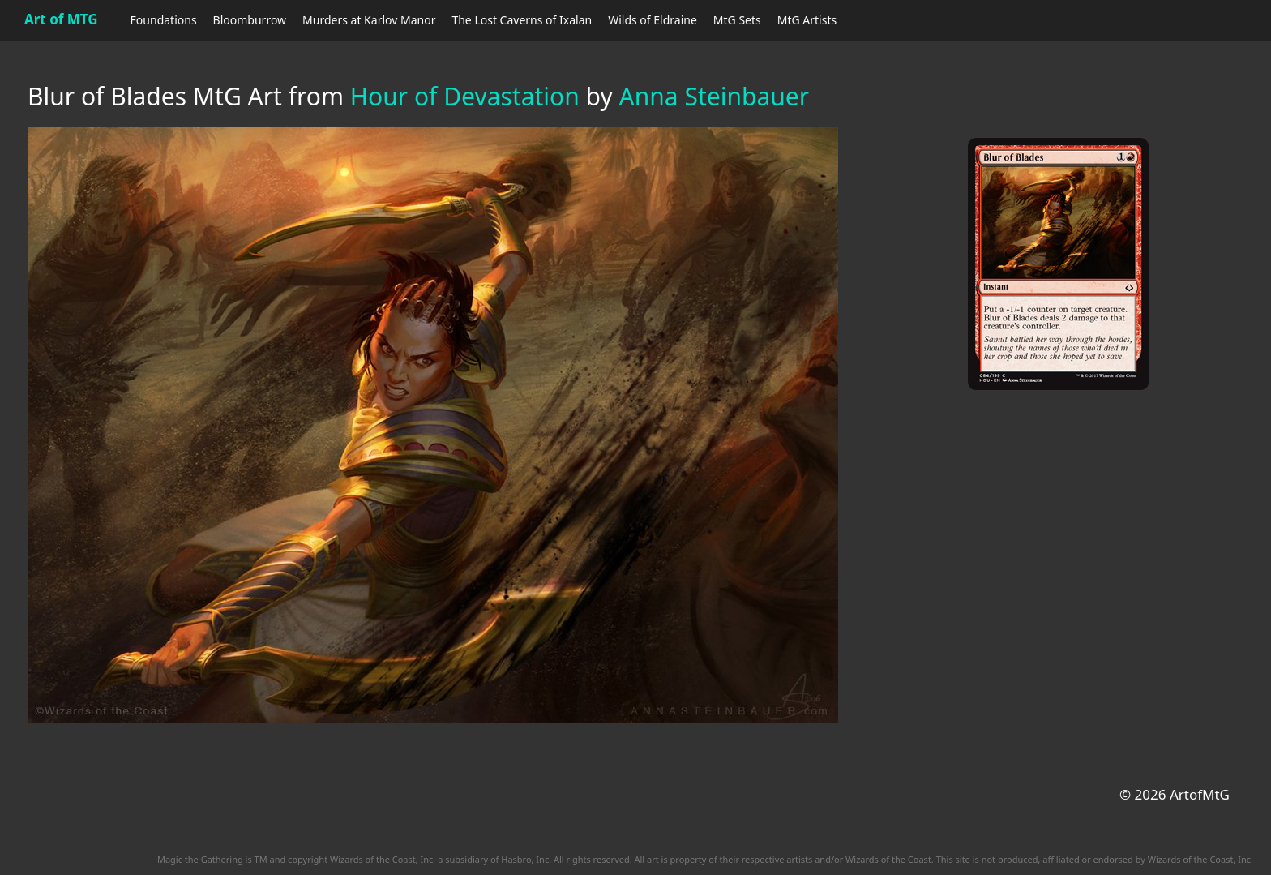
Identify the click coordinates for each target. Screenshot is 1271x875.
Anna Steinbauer (714, 96)
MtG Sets (737, 20)
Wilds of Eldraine (652, 20)
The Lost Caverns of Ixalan (521, 20)
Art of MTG (61, 19)
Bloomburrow (249, 20)
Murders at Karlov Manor (368, 20)
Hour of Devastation (465, 96)
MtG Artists (807, 20)
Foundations (164, 20)
